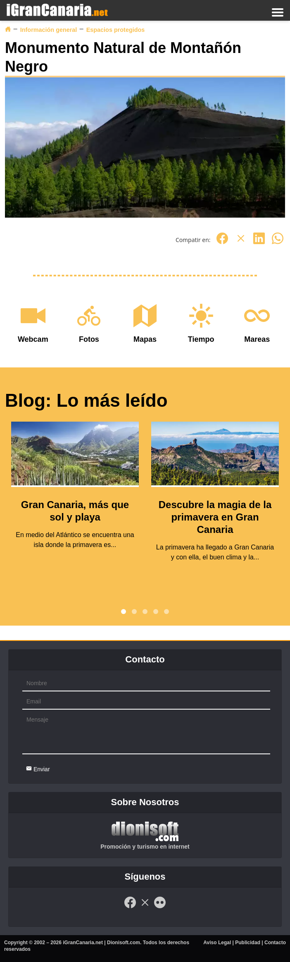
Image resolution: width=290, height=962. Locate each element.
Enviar (38, 768)
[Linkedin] (259, 243)
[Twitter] (240, 243)
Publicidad (247, 942)
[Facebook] (222, 243)
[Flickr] (159, 907)
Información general (48, 29)
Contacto (275, 942)
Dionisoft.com (123, 942)
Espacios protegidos (115, 29)
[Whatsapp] (277, 243)
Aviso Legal (217, 942)
